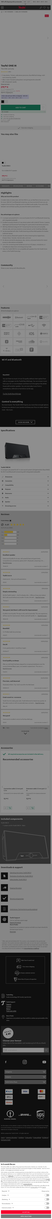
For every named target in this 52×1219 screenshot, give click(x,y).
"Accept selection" (27, 1184)
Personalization (6, 1203)
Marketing (5, 1199)
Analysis (4, 1195)
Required (4, 1191)
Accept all (26, 1212)
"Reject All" (11, 1175)
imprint (44, 1187)
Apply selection (26, 1216)
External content (6, 1207)
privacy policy (34, 1187)
